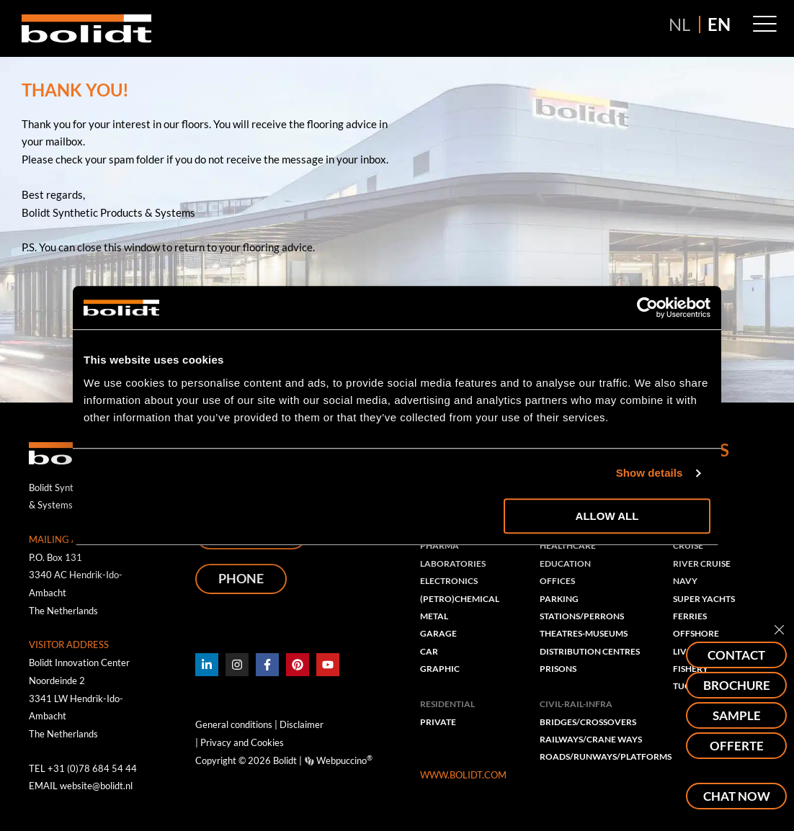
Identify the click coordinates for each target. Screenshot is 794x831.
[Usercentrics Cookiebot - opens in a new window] (647, 307)
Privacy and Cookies (241, 742)
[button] (765, 24)
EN (719, 24)
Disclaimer (302, 725)
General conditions (233, 725)
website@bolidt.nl (96, 785)
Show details (649, 473)
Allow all (607, 516)
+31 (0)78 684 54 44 (92, 768)
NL (679, 24)
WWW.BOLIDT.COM (463, 777)
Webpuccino (343, 760)
